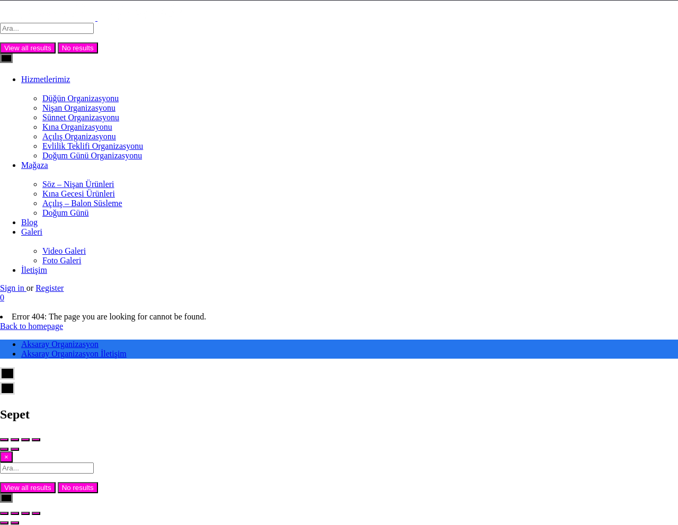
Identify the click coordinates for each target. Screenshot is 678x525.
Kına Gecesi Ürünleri (78, 193)
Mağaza (34, 165)
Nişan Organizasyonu (78, 107)
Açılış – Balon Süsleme (82, 203)
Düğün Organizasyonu (80, 98)
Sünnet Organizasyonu (80, 117)
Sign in (13, 287)
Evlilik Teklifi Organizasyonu (92, 145)
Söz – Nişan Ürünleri (78, 184)
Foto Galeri (61, 260)
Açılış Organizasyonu (79, 136)
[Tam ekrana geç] (15, 513)
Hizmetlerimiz (45, 79)
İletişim (34, 269)
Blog (29, 222)
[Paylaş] (25, 513)
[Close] (6, 456)
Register (49, 287)
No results (78, 48)
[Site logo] (48, 17)
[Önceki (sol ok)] (4, 522)
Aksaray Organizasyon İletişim (74, 353)
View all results (27, 48)
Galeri (31, 231)
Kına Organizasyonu (77, 126)
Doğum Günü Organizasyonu (92, 155)
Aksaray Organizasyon (60, 344)
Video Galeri (64, 250)
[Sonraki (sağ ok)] (15, 522)
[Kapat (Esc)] (36, 513)
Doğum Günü (65, 212)
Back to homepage (31, 326)
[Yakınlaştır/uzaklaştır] (4, 513)
